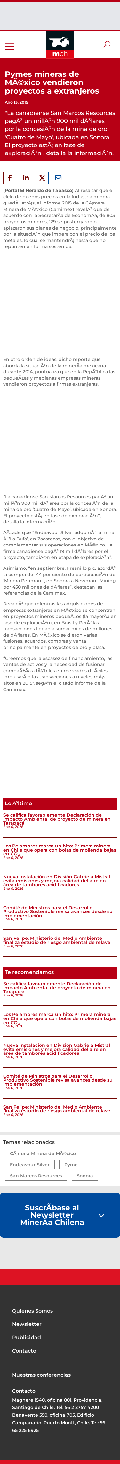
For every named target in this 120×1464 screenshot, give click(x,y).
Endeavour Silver (30, 1165)
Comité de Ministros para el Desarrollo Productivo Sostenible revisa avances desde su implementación (58, 911)
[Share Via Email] (58, 178)
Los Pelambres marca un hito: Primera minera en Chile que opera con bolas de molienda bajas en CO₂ (59, 850)
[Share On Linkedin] (26, 178)
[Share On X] (42, 178)
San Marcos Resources (36, 1176)
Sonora (85, 1176)
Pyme (71, 1165)
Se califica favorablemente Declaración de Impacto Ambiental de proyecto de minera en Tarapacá (57, 819)
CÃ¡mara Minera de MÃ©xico (43, 1153)
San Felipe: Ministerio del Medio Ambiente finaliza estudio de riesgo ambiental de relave (56, 940)
